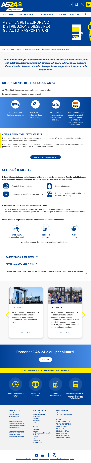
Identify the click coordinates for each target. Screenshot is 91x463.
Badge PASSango (14, 434)
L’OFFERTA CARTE (15, 421)
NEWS (72, 14)
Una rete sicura (14, 414)
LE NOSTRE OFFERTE (25, 14)
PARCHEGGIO (37, 442)
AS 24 (4, 49)
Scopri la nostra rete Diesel (45, 157)
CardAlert (36, 418)
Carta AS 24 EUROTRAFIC (17, 425)
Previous (9, 315)
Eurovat (35, 431)
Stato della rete (14, 416)
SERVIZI (35, 427)
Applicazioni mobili (39, 414)
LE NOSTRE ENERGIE (46, 14)
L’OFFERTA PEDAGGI (16, 432)
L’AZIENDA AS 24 (62, 410)
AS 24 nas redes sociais (64, 413)
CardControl (36, 420)
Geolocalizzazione (38, 435)
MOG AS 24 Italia (62, 431)
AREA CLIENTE (61, 426)
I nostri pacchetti (14, 427)
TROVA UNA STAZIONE (64, 424)
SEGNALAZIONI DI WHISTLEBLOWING (63, 436)
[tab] (45, 257)
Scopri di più (26, 332)
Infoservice (36, 416)
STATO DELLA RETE (63, 421)
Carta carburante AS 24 (16, 423)
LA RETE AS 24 (7, 14)
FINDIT (35, 422)
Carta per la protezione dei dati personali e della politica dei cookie (50, 459)
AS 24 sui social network (64, 414)
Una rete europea (14, 413)
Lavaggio (35, 437)
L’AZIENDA (62, 14)
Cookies (72, 459)
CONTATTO (60, 429)
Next (82, 315)
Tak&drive (36, 429)
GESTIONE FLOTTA (39, 410)
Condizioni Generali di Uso (23, 459)
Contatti (45, 360)
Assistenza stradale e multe (42, 433)
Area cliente (36, 413)
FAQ (78, 14)
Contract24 (36, 440)
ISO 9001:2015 (61, 433)
